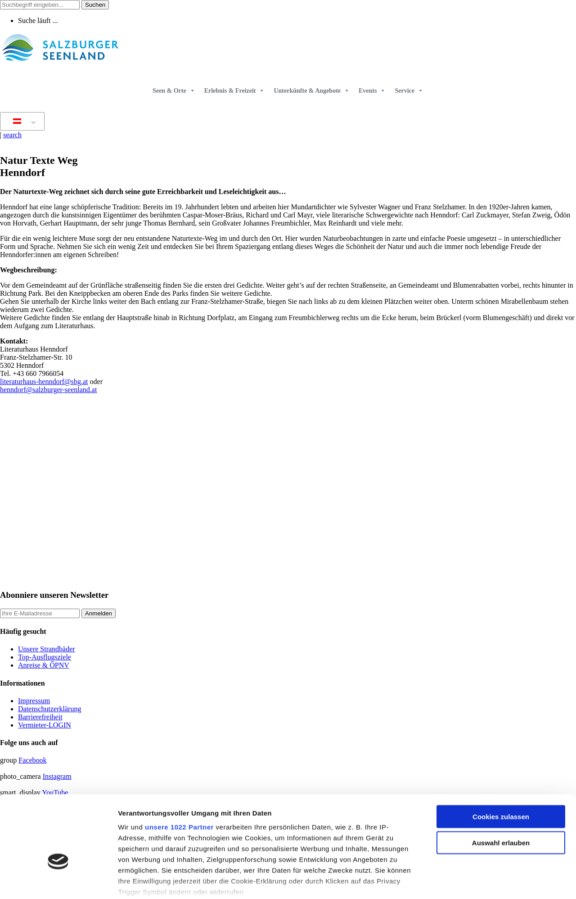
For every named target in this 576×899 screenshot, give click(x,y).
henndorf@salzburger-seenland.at (48, 389)
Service (409, 90)
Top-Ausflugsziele (44, 657)
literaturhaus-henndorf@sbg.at (44, 381)
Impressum (34, 701)
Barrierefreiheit (40, 717)
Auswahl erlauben (501, 786)
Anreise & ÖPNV (43, 665)
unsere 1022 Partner (179, 770)
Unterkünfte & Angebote (312, 90)
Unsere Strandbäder (46, 649)
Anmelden (98, 613)
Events (372, 90)
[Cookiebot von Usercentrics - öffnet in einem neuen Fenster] (58, 881)
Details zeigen (478, 881)
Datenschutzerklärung (49, 709)
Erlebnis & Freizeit (234, 90)
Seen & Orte (174, 90)
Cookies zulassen (500, 760)
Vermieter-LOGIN (44, 725)
